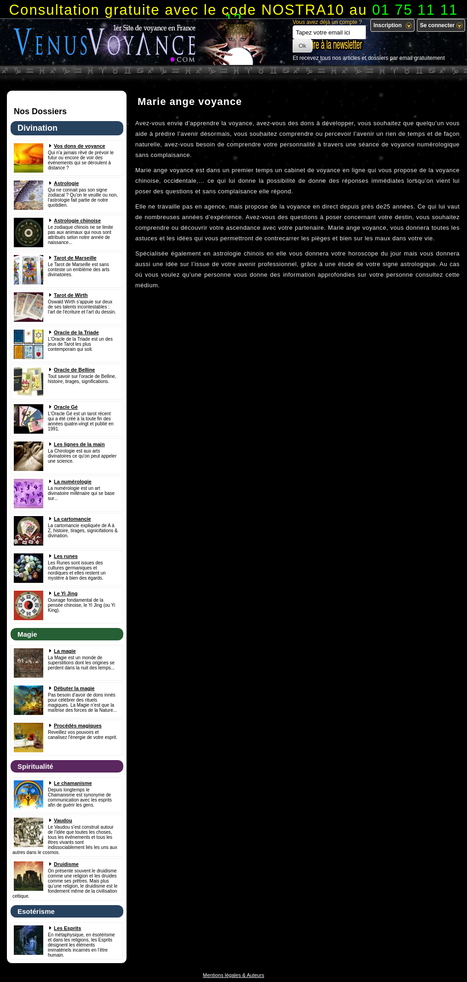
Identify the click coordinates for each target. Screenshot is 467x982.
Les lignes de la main (79, 444)
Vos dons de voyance (79, 146)
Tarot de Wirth (71, 295)
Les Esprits (67, 928)
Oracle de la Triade (76, 332)
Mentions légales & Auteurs (233, 975)
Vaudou (63, 820)
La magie (65, 651)
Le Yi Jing (65, 593)
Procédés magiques (78, 725)
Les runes (66, 556)
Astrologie (66, 183)
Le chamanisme (73, 783)
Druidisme (66, 864)
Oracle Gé (66, 407)
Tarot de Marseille (75, 258)
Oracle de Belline (74, 369)
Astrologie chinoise (77, 220)
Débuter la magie (74, 688)
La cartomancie (72, 519)
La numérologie (73, 481)
